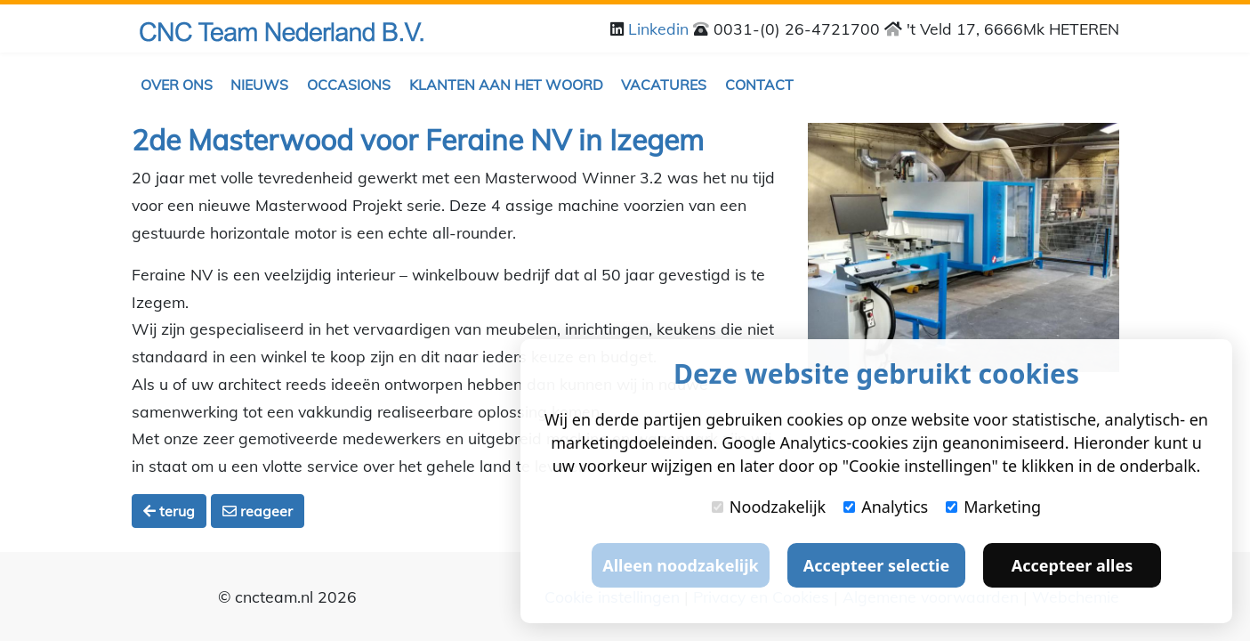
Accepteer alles (1072, 565)
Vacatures (663, 84)
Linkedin (660, 28)
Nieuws (259, 84)
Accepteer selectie (876, 565)
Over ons (177, 84)
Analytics (885, 506)
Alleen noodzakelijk (680, 565)
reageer (257, 511)
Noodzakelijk (769, 506)
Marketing (993, 506)
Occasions (349, 84)
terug (169, 511)
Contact (759, 84)
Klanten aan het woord (506, 84)
